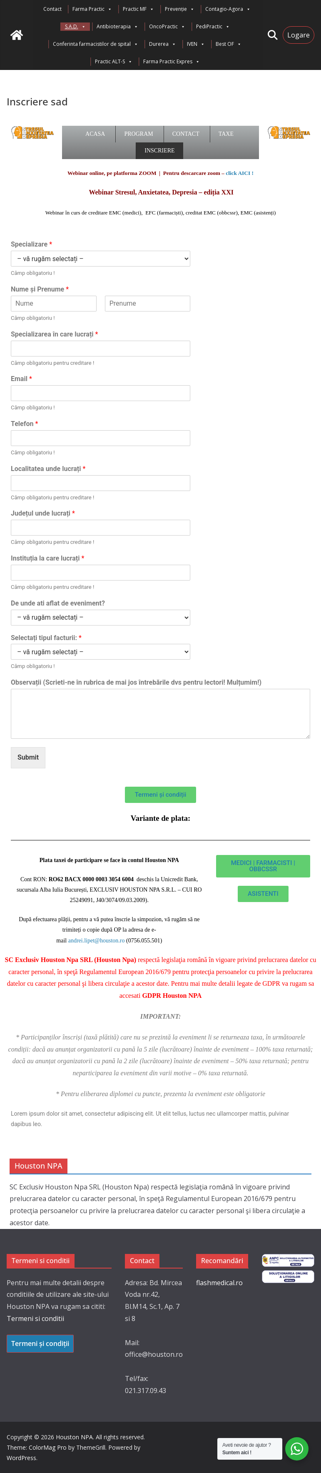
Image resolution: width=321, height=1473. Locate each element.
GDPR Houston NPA (172, 995)
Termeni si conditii (35, 1318)
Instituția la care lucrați (47, 558)
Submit (28, 757)
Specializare (31, 244)
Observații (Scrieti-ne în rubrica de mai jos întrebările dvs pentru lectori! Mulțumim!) (136, 682)
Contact (52, 8)
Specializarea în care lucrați (54, 334)
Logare (298, 35)
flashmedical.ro (219, 1282)
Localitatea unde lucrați (48, 469)
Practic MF (138, 9)
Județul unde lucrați (43, 513)
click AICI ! (240, 173)
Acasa (95, 134)
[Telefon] (100, 438)
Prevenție (179, 9)
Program (138, 134)
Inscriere (159, 150)
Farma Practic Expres (171, 61)
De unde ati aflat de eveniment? (58, 603)
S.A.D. (75, 26)
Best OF (228, 44)
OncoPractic (167, 26)
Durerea (162, 44)
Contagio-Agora (228, 9)
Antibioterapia (117, 26)
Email (21, 379)
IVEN (196, 44)
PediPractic (213, 26)
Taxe (226, 134)
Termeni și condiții (40, 1343)
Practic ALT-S (113, 61)
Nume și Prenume (40, 289)
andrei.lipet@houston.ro (96, 940)
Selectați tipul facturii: (46, 638)
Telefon (24, 424)
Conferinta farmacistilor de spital (95, 44)
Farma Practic (92, 9)
